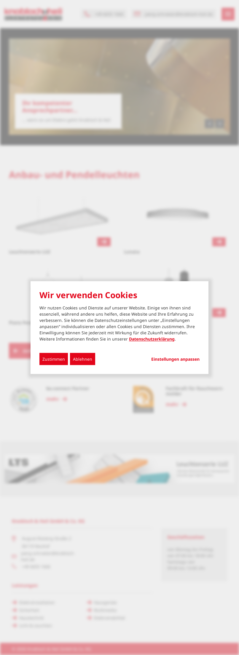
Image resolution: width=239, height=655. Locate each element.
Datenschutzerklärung (152, 338)
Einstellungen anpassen (175, 359)
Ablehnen (82, 359)
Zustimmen (53, 359)
